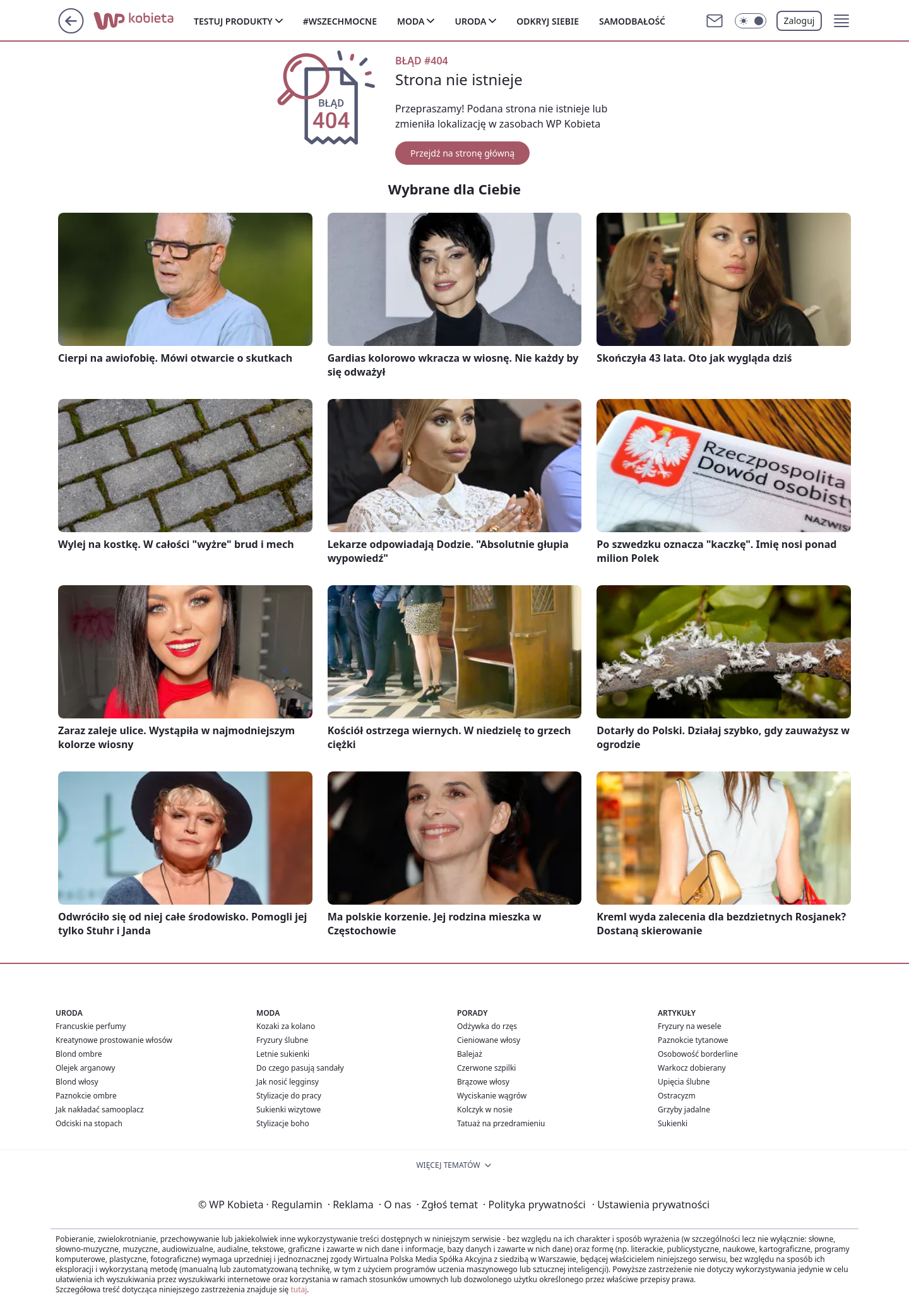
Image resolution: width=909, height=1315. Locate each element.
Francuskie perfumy (91, 1026)
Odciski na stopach (89, 1123)
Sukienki (672, 1123)
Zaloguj (799, 21)
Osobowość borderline (698, 1054)
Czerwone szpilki (486, 1067)
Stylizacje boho (282, 1123)
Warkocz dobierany (692, 1067)
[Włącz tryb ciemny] (750, 20)
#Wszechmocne (340, 21)
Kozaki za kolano (285, 1026)
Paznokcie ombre (86, 1095)
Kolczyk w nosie (485, 1109)
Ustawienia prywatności (651, 1204)
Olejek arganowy (85, 1067)
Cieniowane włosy (488, 1040)
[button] (841, 21)
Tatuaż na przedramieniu (501, 1123)
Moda (410, 21)
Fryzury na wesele (689, 1026)
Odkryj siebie (547, 21)
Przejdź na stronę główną (462, 153)
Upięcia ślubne (684, 1081)
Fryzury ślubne (282, 1040)
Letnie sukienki (282, 1054)
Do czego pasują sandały (300, 1067)
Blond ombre (79, 1054)
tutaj (298, 1289)
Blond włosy (77, 1081)
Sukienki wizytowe (288, 1109)
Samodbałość (632, 21)
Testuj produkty (233, 21)
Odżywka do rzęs (487, 1026)
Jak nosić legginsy (287, 1081)
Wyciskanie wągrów (491, 1095)
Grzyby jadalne (684, 1109)
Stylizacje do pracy (288, 1095)
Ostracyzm (677, 1095)
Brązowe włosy (483, 1081)
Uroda (470, 21)
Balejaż (469, 1054)
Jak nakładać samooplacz (100, 1109)
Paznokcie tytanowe (693, 1040)
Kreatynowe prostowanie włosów (114, 1040)
